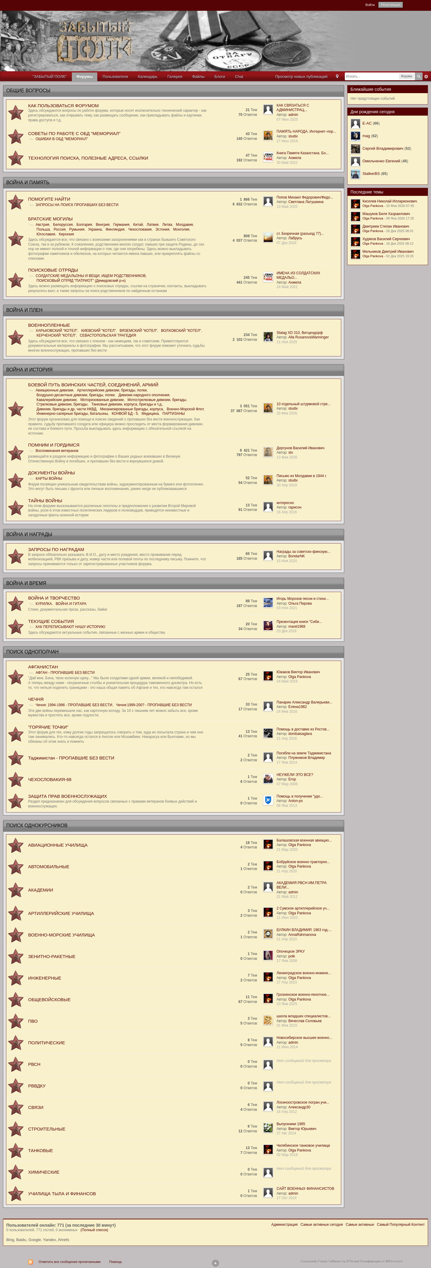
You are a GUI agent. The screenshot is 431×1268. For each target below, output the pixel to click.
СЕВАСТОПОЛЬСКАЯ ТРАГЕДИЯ (108, 335)
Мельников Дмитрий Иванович (388, 251)
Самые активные (360, 1224)
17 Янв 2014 (287, 762)
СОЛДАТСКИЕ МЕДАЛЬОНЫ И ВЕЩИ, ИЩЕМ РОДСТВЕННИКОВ (91, 276)
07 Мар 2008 (287, 784)
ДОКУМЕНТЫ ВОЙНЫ (51, 472)
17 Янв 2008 (287, 961)
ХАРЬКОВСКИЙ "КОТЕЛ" (57, 331)
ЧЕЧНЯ (36, 699)
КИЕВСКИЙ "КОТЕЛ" (98, 331)
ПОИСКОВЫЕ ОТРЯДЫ (53, 270)
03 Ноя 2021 (287, 608)
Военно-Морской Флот (185, 409)
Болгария (84, 225)
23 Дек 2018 (287, 631)
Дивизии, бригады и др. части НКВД (66, 409)
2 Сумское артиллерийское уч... (303, 908)
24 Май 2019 (287, 681)
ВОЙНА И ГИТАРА (71, 604)
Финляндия (115, 229)
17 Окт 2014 (287, 1198)
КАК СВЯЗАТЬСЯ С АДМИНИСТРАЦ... (293, 107)
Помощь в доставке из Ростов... (303, 729)
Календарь (148, 76)
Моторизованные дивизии (102, 400)
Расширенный (426, 77)
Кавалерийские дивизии (57, 400)
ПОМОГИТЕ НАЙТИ (49, 199)
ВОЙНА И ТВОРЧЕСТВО (54, 597)
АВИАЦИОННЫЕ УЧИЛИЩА (57, 845)
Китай (138, 225)
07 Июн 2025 (287, 119)
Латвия (152, 225)
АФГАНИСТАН (43, 666)
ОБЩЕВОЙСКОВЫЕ (49, 999)
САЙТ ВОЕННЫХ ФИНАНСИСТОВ (305, 1189)
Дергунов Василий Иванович (300, 448)
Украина (95, 229)
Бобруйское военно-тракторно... (303, 862)
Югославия (46, 234)
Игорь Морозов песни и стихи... (303, 599)
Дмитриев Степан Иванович (385, 226)
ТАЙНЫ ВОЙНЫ (45, 500)
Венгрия (103, 225)
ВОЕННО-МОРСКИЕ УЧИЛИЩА (61, 934)
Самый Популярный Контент (401, 1224)
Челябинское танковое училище (303, 1145)
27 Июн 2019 (287, 141)
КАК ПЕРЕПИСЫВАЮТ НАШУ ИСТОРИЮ (70, 627)
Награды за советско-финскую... (303, 552)
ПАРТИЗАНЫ (174, 413)
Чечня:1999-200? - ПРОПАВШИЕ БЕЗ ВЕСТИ (154, 705)
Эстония (162, 229)
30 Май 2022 (287, 163)
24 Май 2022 (287, 287)
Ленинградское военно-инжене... (304, 973)
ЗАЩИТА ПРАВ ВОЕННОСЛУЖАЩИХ (67, 796)
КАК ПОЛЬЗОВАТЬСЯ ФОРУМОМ (63, 105)
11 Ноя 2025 (287, 342)
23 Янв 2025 (287, 1004)
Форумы (84, 76)
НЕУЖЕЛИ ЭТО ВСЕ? (295, 775)
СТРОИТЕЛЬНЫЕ (47, 1128)
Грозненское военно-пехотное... (303, 994)
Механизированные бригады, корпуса (131, 409)
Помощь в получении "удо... (300, 796)
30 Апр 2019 (287, 485)
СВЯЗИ (35, 1107)
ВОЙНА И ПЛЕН (24, 310)
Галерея (174, 76)
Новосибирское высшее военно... (304, 1038)
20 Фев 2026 (287, 413)
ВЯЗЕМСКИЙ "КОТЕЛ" (138, 331)
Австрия (42, 225)
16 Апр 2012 (287, 1112)
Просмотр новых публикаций (301, 76)
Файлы (198, 76)
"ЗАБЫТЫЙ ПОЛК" (50, 76)
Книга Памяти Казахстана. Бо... (303, 153)
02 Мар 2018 (287, 1155)
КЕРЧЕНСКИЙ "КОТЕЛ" (56, 335)
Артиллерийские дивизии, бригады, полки (112, 390)
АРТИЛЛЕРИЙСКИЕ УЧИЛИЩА (61, 913)
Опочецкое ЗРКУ (291, 951)
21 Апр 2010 (287, 939)
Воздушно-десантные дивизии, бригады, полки (76, 395)
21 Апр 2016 (287, 738)
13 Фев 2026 (287, 457)
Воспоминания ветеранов (57, 451)
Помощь (115, 1262)
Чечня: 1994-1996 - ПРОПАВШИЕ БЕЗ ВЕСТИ (74, 705)
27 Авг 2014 (286, 1133)
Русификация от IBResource (381, 1261)
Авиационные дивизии (54, 390)
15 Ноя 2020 (287, 561)
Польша (43, 229)
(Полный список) (94, 1230)
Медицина (150, 413)
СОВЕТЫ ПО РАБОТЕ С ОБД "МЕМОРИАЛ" (74, 133)
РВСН (34, 1064)
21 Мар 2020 (287, 850)
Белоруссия (63, 225)
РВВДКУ (36, 1085)
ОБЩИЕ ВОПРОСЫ (28, 90)
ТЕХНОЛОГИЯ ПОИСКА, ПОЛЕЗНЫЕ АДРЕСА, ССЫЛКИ (88, 158)
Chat (239, 76)
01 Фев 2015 (287, 1025)
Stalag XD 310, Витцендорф (300, 333)
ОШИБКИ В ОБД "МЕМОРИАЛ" (62, 139)
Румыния (76, 229)
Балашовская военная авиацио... (304, 840)
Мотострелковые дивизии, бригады (157, 400)
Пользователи (115, 76)
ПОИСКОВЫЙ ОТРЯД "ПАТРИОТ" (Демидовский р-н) (81, 281)
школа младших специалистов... (304, 1016)
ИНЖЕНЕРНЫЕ (44, 977)
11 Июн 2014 (287, 1047)
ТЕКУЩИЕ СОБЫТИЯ (51, 621)
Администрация (284, 1224)
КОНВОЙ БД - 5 (125, 413)
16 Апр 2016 (287, 512)
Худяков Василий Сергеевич (386, 239)
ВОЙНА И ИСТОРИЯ (29, 369)
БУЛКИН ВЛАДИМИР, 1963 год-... (304, 930)
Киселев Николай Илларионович (389, 201)
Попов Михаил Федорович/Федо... (305, 197)
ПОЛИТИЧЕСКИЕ (46, 1042)
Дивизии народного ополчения (144, 395)
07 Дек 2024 (287, 243)
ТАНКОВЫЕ (40, 1150)
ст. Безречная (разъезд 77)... (300, 233)
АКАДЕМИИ (40, 889)
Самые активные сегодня (322, 1224)
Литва (167, 225)
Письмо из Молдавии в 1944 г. (302, 476)
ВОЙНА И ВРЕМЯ (26, 583)
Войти (370, 5)
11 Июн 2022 (287, 918)
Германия (121, 225)
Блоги (219, 76)
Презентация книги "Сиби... (299, 622)
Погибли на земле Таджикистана (304, 753)
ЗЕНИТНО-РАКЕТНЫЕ (51, 956)
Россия (59, 229)
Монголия (181, 229)
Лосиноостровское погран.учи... (303, 1102)
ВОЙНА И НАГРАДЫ (29, 534)
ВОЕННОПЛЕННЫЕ (49, 325)
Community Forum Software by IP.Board (330, 1261)
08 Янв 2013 (287, 806)
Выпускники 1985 (291, 1124)
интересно (285, 503)
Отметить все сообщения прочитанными (70, 1262)
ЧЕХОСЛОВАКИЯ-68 (50, 779)
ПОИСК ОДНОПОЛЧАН (32, 651)
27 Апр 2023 (287, 982)
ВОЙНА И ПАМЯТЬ (27, 182)
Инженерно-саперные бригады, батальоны (72, 413)
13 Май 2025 (287, 207)
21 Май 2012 (287, 897)
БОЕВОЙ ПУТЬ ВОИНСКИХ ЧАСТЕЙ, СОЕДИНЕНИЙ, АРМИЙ (93, 384)
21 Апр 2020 (287, 871)
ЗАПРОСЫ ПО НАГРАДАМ (56, 549)
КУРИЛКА (44, 604)
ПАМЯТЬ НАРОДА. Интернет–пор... (306, 131)
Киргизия (66, 234)
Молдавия (184, 225)
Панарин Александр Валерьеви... (304, 702)
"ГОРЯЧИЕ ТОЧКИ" (48, 727)
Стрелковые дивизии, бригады (62, 404)
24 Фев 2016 (287, 711)
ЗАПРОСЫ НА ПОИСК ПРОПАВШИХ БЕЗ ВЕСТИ (77, 205)
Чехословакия (139, 229)
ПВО (33, 1021)
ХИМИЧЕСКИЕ (43, 1172)
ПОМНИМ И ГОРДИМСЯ (53, 444)
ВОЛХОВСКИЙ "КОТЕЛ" (181, 331)
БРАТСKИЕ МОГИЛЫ (50, 218)
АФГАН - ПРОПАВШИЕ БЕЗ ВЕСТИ (65, 673)
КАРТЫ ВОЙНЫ (49, 478)
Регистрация (390, 5)
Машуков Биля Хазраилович (386, 214)
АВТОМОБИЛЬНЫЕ (48, 866)
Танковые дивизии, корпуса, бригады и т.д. (127, 404)
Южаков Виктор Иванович (298, 672)
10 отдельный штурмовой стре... (304, 404)
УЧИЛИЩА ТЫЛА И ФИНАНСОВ (62, 1193)
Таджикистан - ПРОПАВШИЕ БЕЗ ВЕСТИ (71, 757)
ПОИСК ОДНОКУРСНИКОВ (37, 825)
